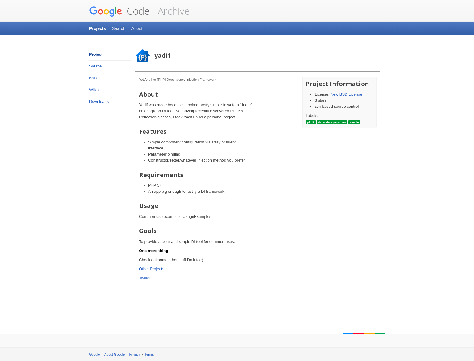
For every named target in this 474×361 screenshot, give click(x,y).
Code (119, 11)
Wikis (94, 89)
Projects (97, 28)
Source (95, 66)
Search (118, 28)
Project (95, 54)
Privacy (134, 354)
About (137, 28)
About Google (114, 354)
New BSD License (346, 94)
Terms (149, 354)
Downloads (99, 101)
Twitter (145, 278)
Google (94, 354)
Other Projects (151, 269)
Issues (95, 78)
